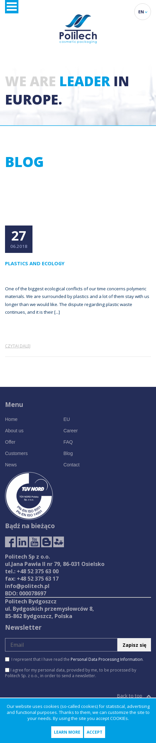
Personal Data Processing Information (107, 659)
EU (66, 419)
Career (70, 430)
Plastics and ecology (35, 263)
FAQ (68, 442)
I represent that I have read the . (74, 659)
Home (11, 419)
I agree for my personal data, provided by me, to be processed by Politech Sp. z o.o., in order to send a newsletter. (70, 673)
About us (14, 430)
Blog (68, 453)
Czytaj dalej (17, 346)
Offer (10, 442)
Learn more (67, 732)
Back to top (134, 696)
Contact (71, 464)
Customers (16, 453)
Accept (94, 732)
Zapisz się (134, 645)
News (11, 464)
